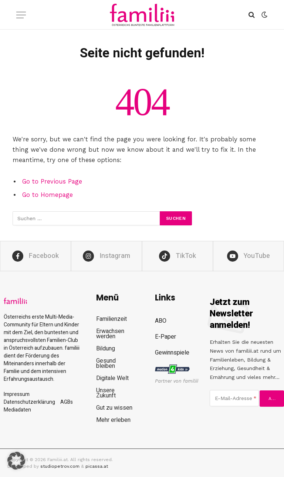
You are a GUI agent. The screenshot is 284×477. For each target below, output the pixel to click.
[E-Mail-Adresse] (234, 398)
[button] (16, 460)
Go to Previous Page (52, 181)
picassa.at (96, 466)
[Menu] (21, 15)
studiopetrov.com (60, 466)
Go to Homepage (47, 194)
